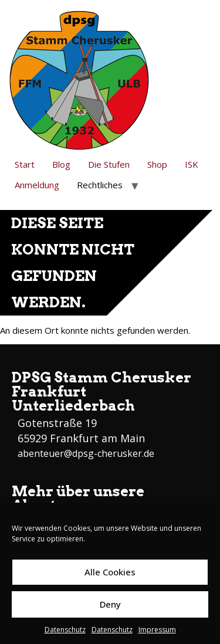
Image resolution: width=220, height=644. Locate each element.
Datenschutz (65, 630)
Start (25, 164)
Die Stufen (109, 164)
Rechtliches (100, 185)
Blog (61, 164)
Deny (110, 604)
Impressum (157, 630)
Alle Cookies (110, 572)
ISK (191, 164)
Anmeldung (37, 185)
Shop (157, 164)
